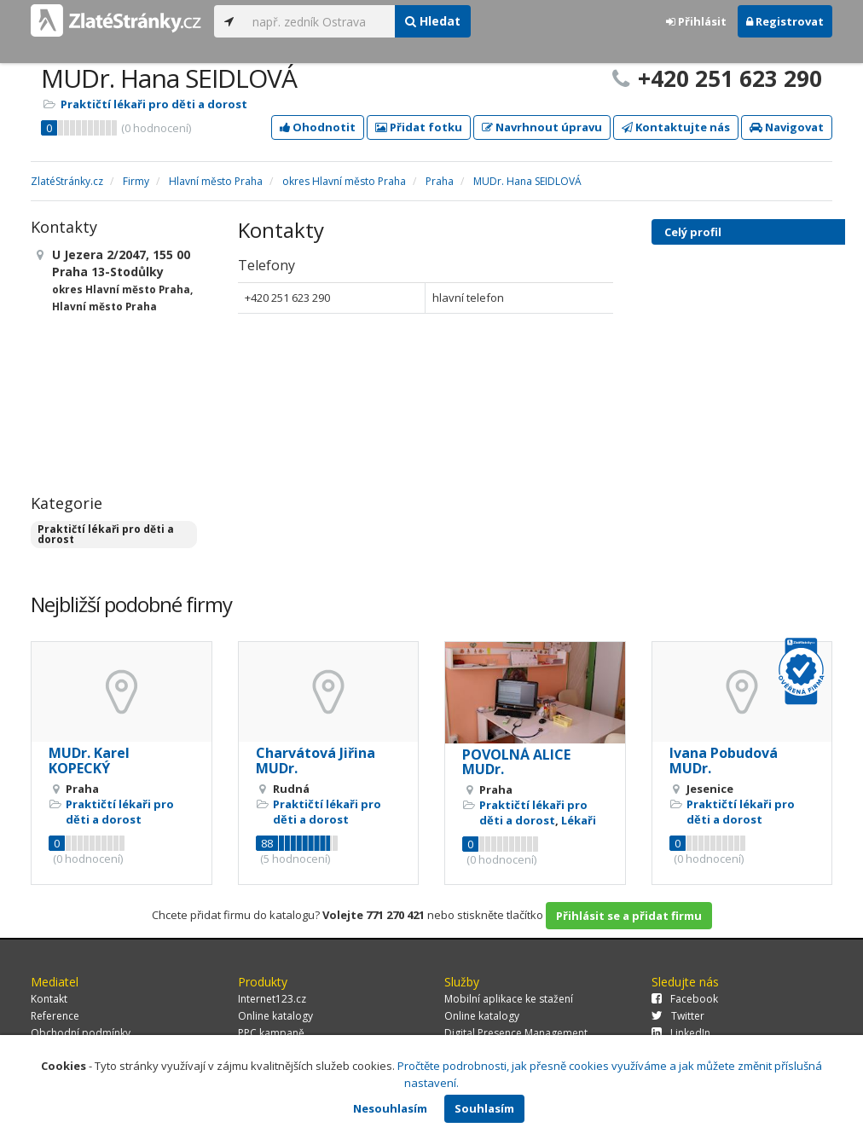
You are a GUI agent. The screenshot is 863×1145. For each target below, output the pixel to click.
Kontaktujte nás (676, 127)
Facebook (685, 999)
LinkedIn (681, 1033)
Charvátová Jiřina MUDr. (315, 760)
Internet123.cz (272, 999)
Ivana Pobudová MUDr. (723, 760)
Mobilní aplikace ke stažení (508, 999)
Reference (55, 1016)
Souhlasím (484, 1108)
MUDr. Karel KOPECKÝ (89, 760)
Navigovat (787, 127)
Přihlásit (696, 21)
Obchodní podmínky (80, 1033)
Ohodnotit (318, 127)
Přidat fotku (418, 127)
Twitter (678, 1016)
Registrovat (785, 21)
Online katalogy (275, 1016)
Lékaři (578, 820)
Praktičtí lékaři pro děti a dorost (154, 104)
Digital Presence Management (516, 1033)
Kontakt (49, 999)
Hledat (432, 21)
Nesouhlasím (390, 1108)
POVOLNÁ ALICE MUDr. (516, 762)
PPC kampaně (271, 1033)
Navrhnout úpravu (542, 127)
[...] (319, 21)
